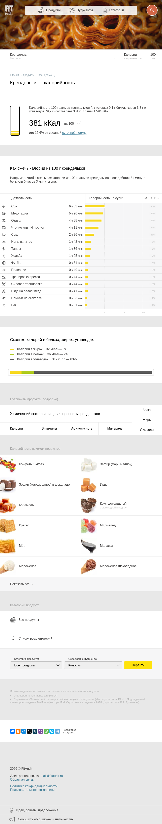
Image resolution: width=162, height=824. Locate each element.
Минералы (115, 428)
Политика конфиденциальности (33, 786)
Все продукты (24, 619)
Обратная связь (22, 779)
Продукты (53, 10)
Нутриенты (85, 10)
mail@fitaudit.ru (52, 776)
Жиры (147, 419)
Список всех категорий (31, 638)
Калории (16, 428)
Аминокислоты (82, 428)
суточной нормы (74, 132)
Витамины (49, 428)
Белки (147, 410)
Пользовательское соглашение (33, 790)
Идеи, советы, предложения (37, 810)
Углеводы (147, 429)
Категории (116, 10)
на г (70, 123)
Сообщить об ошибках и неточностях (45, 819)
